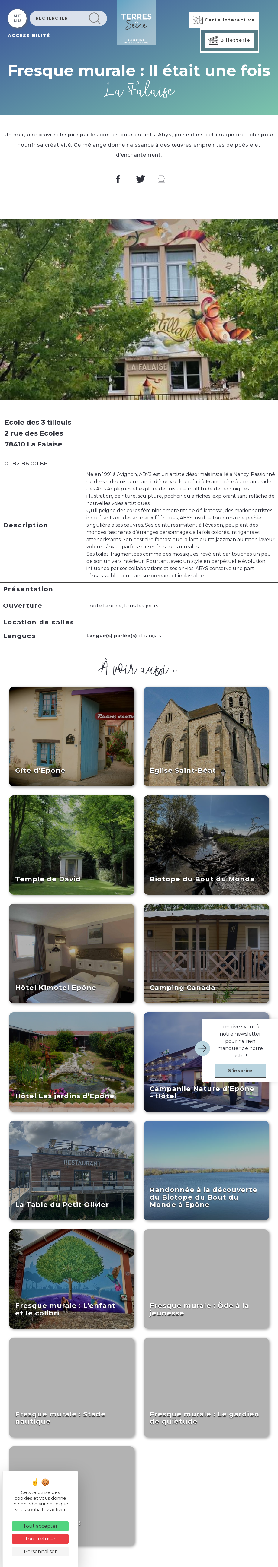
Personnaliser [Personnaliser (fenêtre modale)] (40, 1551)
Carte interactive (224, 20)
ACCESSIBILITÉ (29, 35)
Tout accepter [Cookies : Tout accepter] (40, 1526)
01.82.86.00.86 (26, 463)
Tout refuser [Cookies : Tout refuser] (40, 1539)
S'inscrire (240, 1071)
